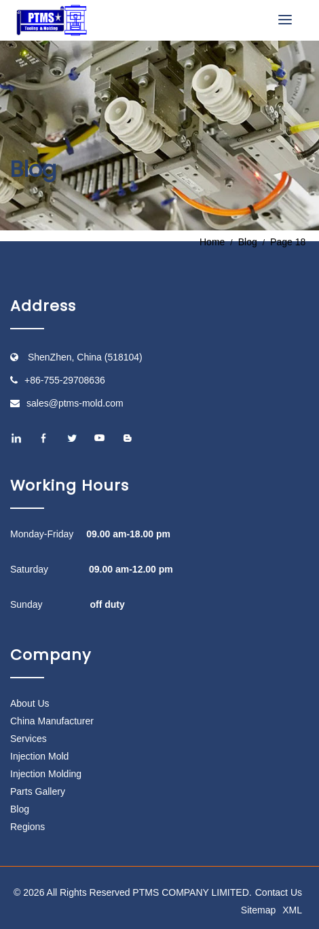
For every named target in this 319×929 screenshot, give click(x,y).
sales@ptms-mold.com (75, 403)
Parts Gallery (37, 791)
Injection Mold (39, 756)
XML (292, 910)
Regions (27, 826)
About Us (30, 703)
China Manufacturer (52, 721)
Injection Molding (45, 773)
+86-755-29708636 (64, 380)
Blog (19, 809)
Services (28, 738)
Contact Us (278, 892)
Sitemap (258, 910)
